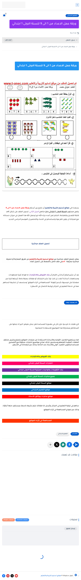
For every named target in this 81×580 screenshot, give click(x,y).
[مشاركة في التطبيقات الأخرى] (50, 444)
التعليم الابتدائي (72, 15)
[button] (69, 444)
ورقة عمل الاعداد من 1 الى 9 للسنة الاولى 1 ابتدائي (58, 47)
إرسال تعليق (70, 528)
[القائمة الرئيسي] (77, 5)
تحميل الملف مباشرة (41, 244)
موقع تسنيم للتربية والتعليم (51, 576)
